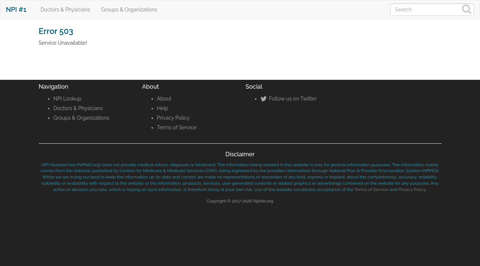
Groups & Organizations (129, 10)
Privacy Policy (173, 118)
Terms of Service (177, 127)
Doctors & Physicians (65, 10)
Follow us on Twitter (289, 99)
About (164, 99)
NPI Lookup (68, 99)
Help (162, 108)
